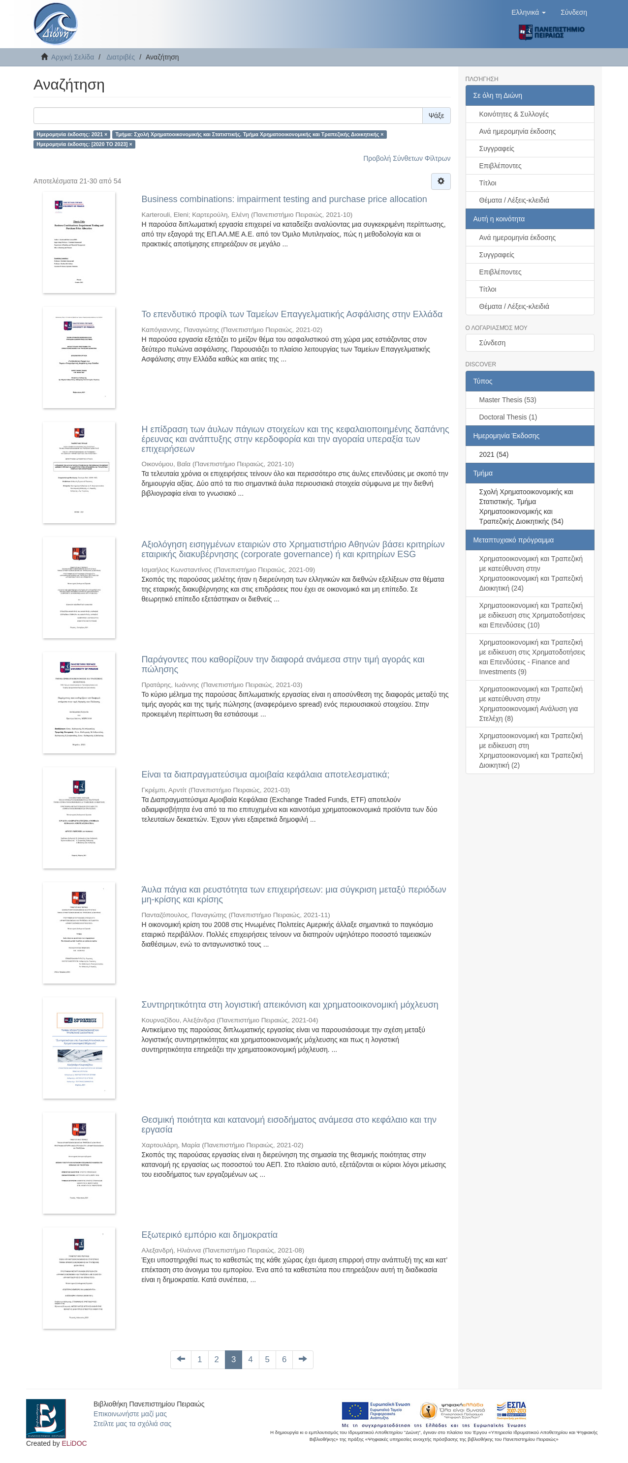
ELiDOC (74, 1443)
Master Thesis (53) (507, 400)
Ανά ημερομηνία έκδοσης (517, 131)
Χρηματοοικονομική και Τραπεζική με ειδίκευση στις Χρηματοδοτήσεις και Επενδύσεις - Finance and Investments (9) (532, 657)
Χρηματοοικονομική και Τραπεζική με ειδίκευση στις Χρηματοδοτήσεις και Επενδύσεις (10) (532, 615)
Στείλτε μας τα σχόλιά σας (132, 1424)
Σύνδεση (492, 343)
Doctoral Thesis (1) (508, 417)
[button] (528, 12)
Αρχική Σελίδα (72, 57)
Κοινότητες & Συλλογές (514, 114)
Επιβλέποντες (500, 166)
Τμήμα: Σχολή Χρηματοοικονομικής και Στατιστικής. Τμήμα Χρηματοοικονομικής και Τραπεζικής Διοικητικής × (250, 134)
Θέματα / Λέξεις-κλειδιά (514, 200)
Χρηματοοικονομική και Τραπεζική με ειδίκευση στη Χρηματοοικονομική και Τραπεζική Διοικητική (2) (531, 750)
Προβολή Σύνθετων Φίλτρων (406, 158)
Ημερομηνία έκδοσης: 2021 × (71, 134)
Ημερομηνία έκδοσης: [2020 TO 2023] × (84, 144)
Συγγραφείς (497, 148)
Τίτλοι (488, 183)
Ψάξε (436, 115)
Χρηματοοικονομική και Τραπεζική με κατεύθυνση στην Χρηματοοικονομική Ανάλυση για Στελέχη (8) (531, 703)
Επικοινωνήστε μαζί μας (130, 1414)
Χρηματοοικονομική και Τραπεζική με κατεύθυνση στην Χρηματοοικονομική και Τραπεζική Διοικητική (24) (531, 573)
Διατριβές (120, 57)
